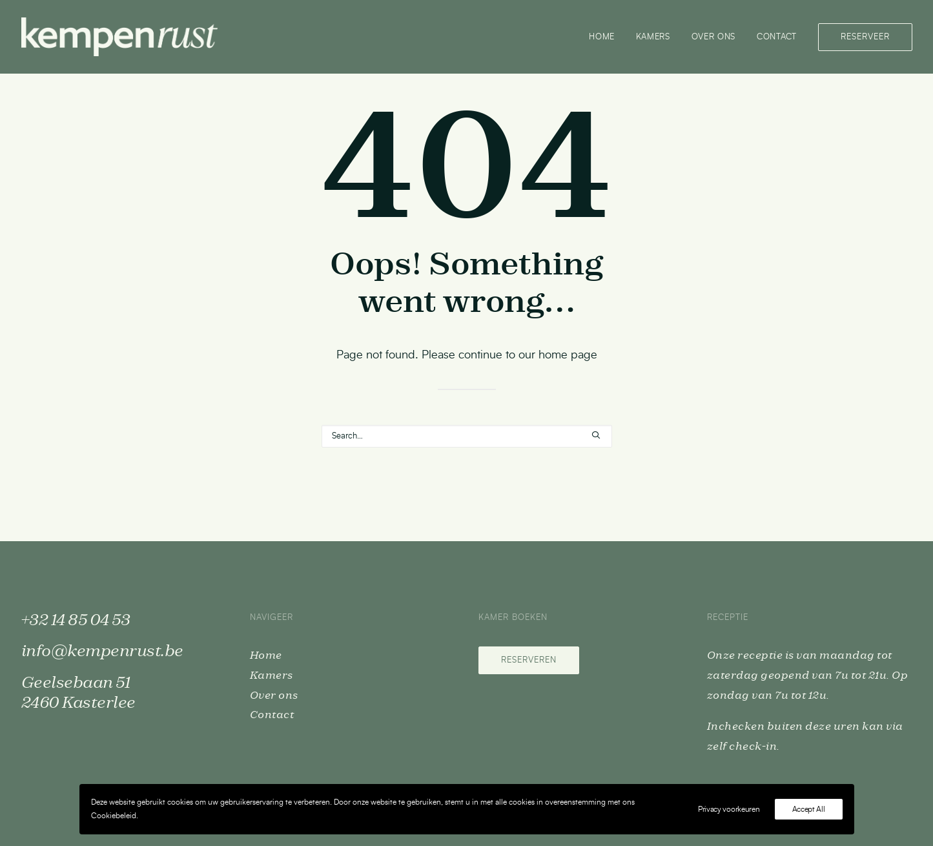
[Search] (467, 436)
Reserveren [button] (529, 660)
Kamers (653, 37)
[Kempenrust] (119, 36)
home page (567, 355)
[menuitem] (606, 37)
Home (602, 37)
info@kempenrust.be (102, 651)
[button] (596, 435)
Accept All (808, 809)
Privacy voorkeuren (729, 809)
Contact (777, 37)
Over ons (713, 37)
